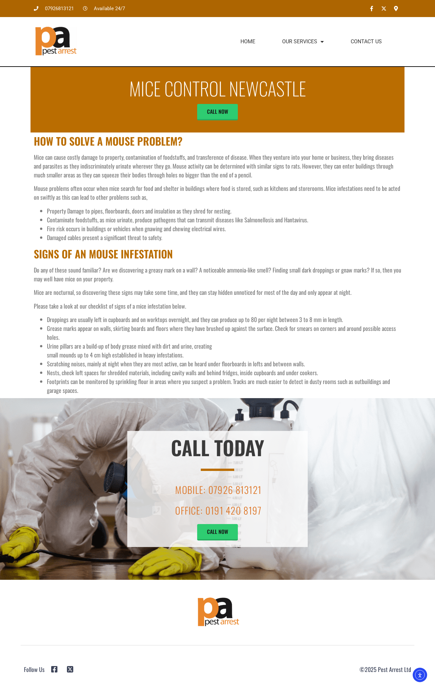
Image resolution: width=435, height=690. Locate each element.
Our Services (303, 42)
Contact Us (366, 41)
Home (247, 41)
